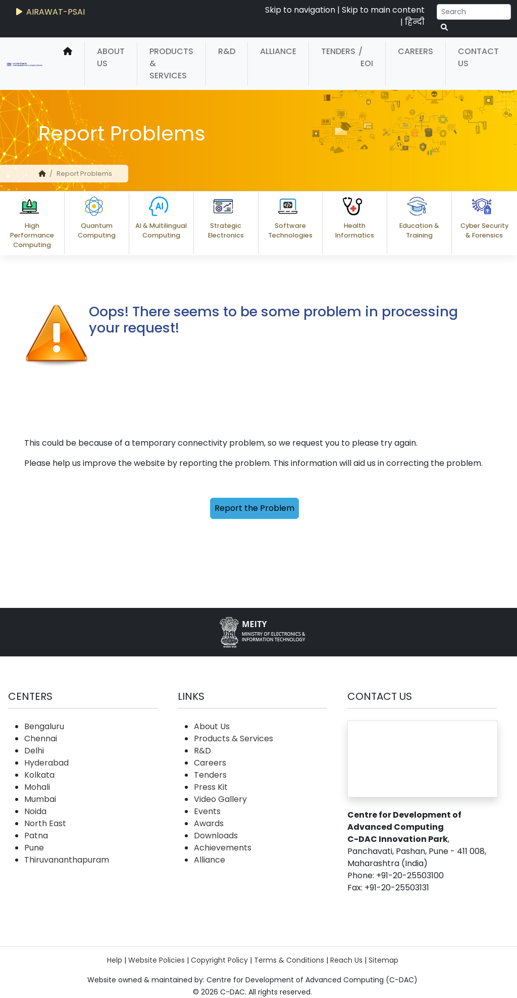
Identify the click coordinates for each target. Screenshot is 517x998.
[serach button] (444, 27)
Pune (34, 847)
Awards (209, 823)
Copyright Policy (219, 960)
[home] (67, 63)
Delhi (34, 750)
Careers (415, 51)
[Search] (474, 12)
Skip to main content (383, 10)
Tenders (338, 51)
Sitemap (383, 960)
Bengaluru (44, 726)
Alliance (278, 51)
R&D (226, 51)
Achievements (222, 847)
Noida (35, 811)
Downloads (216, 835)
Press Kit (211, 787)
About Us (111, 57)
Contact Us (478, 57)
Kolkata (39, 775)
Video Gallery (220, 799)
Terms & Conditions (289, 960)
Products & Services (171, 63)
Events (207, 811)
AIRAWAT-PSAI (49, 12)
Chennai (40, 738)
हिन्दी (415, 22)
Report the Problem (254, 508)
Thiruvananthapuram (66, 860)
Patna (36, 835)
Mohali (37, 787)
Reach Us (346, 960)
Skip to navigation (300, 10)
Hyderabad (46, 763)
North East (45, 823)
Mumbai (40, 799)
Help (114, 960)
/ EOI (365, 57)
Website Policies (156, 960)
